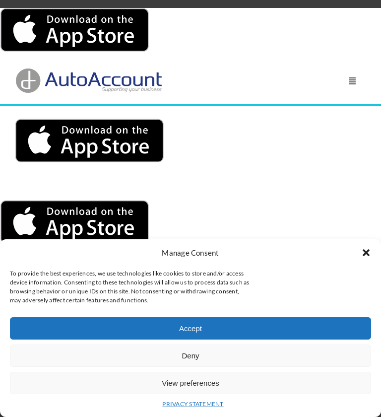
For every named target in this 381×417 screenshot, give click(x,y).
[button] (366, 253)
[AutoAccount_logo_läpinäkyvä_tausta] (89, 71)
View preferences (190, 383)
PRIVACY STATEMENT (192, 404)
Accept (190, 328)
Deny (190, 355)
